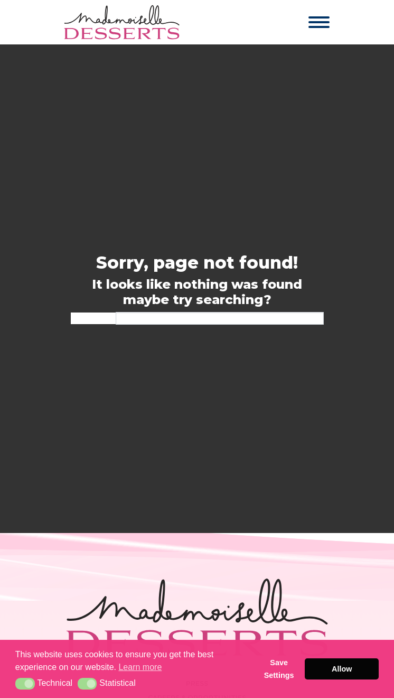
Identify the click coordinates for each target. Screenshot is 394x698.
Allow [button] (342, 669)
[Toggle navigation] (309, 22)
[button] (25, 684)
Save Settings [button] (279, 668)
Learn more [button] (140, 667)
